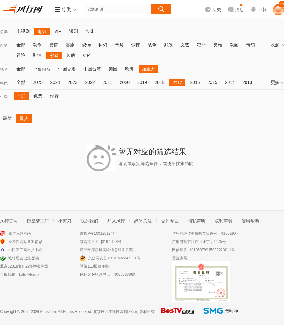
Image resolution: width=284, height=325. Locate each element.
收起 (277, 44)
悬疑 (119, 44)
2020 (125, 82)
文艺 (184, 44)
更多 (277, 82)
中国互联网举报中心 (25, 250)
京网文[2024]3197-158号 (100, 241)
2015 (212, 82)
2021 (107, 82)
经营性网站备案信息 (25, 241)
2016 (195, 82)
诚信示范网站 (19, 233)
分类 (4, 32)
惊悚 (135, 44)
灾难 (217, 44)
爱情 (53, 44)
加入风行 (116, 220)
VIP (58, 31)
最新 (7, 118)
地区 (4, 69)
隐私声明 (196, 220)
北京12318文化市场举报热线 (24, 266)
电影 (42, 31)
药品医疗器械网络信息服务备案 (106, 250)
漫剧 (73, 31)
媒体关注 (143, 220)
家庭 (54, 55)
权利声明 (223, 220)
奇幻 (250, 44)
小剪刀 (64, 220)
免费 (37, 95)
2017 (177, 82)
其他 (70, 55)
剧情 (37, 55)
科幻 (102, 44)
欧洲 (129, 68)
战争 (152, 44)
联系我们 (89, 220)
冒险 (20, 55)
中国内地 (41, 68)
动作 (37, 44)
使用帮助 (250, 220)
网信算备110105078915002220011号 (203, 250)
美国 (113, 68)
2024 (55, 82)
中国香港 (67, 68)
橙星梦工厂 (38, 220)
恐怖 (86, 44)
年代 (4, 83)
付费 (4, 96)
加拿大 (148, 69)
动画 (234, 44)
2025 (38, 82)
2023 (72, 82)
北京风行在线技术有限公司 (116, 312)
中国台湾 (92, 68)
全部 (20, 44)
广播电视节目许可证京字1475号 (199, 241)
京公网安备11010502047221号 (114, 258)
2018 (159, 82)
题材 (4, 45)
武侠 (168, 44)
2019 (142, 82)
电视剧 (23, 31)
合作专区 (170, 220)
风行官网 (9, 220)
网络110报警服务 (94, 266)
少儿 (90, 31)
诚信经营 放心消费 (23, 258)
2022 (90, 82)
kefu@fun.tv (29, 274)
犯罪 (201, 44)
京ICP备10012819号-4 (99, 233)
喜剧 (70, 44)
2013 (247, 82)
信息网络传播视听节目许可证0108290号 (206, 233)
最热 (24, 118)
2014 (230, 82)
